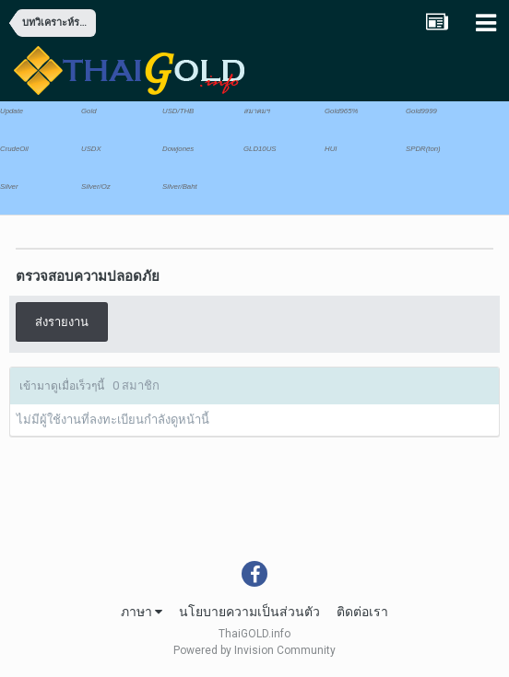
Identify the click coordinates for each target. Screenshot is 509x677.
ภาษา (141, 611)
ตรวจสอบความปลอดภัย (88, 276)
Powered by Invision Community (254, 650)
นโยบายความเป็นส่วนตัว (249, 611)
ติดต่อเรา (362, 611)
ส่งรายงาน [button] (62, 322)
